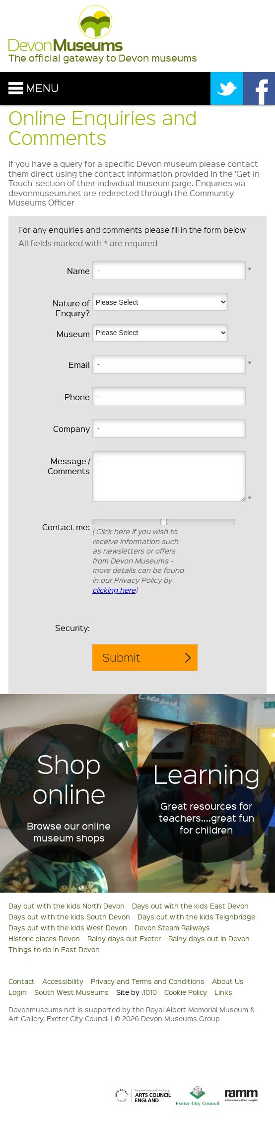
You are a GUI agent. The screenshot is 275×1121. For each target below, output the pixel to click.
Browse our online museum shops (69, 831)
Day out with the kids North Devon (66, 905)
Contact (21, 981)
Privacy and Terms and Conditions (148, 981)
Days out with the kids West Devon (67, 927)
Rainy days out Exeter (124, 938)
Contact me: (66, 527)
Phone (77, 397)
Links (223, 991)
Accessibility (62, 981)
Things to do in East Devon (54, 949)
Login (17, 991)
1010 (150, 991)
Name (78, 271)
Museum (73, 334)
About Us (228, 981)
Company (71, 428)
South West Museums (71, 991)
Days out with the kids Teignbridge (196, 916)
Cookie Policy (185, 991)
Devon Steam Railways (172, 927)
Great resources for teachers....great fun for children (206, 817)
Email (79, 364)
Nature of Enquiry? (71, 308)
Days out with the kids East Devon (190, 905)
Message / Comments (69, 466)
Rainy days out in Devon (209, 938)
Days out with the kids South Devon (69, 916)
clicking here (114, 590)
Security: (72, 628)
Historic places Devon (44, 938)
